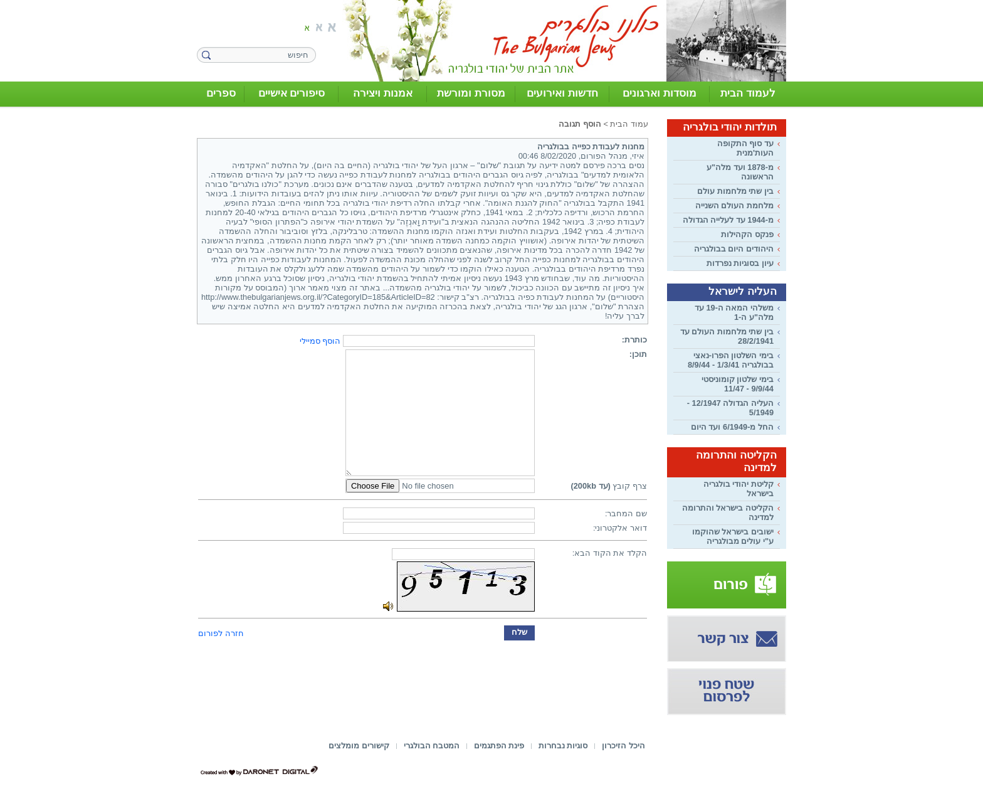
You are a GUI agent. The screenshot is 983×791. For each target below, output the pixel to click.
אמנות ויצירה (383, 93)
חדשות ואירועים (562, 93)
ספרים (221, 93)
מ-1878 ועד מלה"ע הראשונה (740, 171)
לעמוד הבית (747, 93)
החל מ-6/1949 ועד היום (732, 427)
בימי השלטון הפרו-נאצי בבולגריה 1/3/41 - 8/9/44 (731, 360)
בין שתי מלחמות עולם (735, 191)
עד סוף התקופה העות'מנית (745, 148)
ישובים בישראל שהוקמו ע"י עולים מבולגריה (733, 536)
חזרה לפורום (221, 633)
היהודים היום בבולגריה (734, 248)
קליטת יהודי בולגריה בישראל (738, 488)
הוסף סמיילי (320, 341)
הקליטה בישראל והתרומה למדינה (728, 512)
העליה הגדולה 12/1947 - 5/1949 (730, 407)
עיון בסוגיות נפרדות (740, 263)
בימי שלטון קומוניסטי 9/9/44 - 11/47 (738, 383)
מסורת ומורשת (471, 93)
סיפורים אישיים (291, 93)
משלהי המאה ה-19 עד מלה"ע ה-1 (734, 312)
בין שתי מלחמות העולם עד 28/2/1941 (727, 336)
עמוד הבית (629, 124)
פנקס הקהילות (747, 234)
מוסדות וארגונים (660, 93)
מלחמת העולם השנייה (734, 205)
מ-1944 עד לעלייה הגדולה (728, 220)
